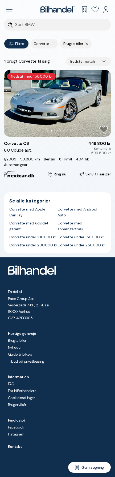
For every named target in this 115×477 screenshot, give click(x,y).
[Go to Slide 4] (60, 131)
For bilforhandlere (22, 390)
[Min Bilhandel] (105, 9)
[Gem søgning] (89, 467)
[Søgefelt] (61, 24)
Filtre (16, 43)
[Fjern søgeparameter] (86, 43)
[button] (57, 103)
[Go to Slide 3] (57, 131)
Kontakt (15, 446)
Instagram (16, 434)
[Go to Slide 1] (51, 131)
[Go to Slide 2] (54, 131)
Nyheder (15, 347)
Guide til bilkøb (20, 354)
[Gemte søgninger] (84, 9)
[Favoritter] (95, 9)
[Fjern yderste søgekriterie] (53, 43)
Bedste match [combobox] (82, 61)
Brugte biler (17, 340)
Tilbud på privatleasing (26, 361)
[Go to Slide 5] (63, 131)
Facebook (16, 427)
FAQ (11, 383)
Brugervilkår (17, 404)
